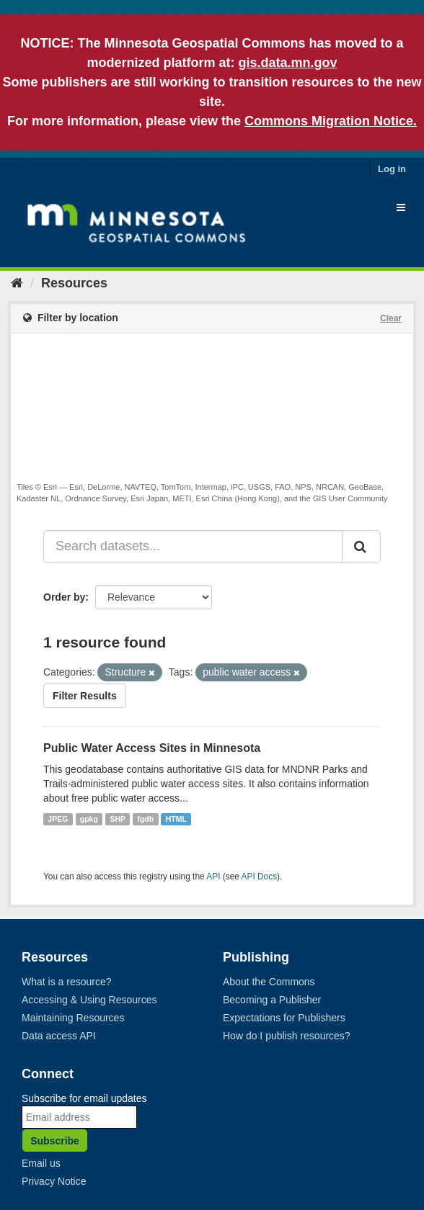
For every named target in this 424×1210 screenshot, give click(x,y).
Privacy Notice (54, 1181)
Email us (41, 1163)
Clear (391, 318)
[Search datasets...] (193, 546)
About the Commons (269, 981)
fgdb (145, 819)
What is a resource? (67, 981)
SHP (117, 819)
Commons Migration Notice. (330, 121)
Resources (74, 283)
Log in (392, 168)
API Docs (260, 876)
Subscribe (54, 1141)
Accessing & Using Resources (89, 999)
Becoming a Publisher (272, 999)
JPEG (58, 819)
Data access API (59, 1035)
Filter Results (85, 696)
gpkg (89, 819)
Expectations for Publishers (284, 1017)
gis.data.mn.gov (287, 62)
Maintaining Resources (73, 1017)
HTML (176, 819)
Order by (64, 597)
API (213, 876)
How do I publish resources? (286, 1035)
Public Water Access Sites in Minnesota (151, 748)
